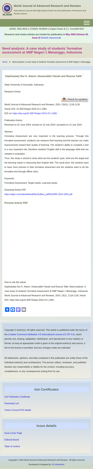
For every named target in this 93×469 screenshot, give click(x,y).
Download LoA (11, 403)
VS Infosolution (57, 464)
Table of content (12, 446)
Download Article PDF (15, 190)
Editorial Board (11, 440)
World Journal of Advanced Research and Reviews (47, 5)
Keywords (9, 178)
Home (4, 62)
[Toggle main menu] (46, 22)
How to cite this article (15, 282)
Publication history (13, 120)
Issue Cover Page (13, 433)
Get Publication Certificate (17, 397)
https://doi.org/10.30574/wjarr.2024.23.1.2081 (35, 113)
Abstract (8, 131)
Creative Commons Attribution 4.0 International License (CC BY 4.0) (41, 334)
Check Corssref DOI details (17, 410)
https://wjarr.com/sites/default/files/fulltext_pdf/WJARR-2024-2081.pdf (38, 194)
